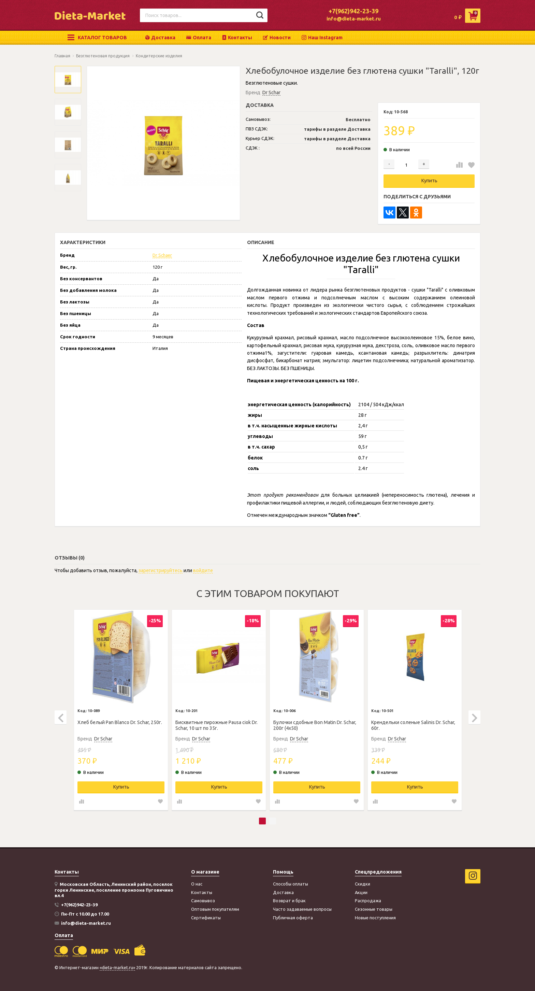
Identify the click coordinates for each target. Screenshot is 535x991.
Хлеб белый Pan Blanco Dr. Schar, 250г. (119, 722)
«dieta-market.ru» (117, 967)
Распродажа (368, 900)
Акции (361, 892)
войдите (203, 570)
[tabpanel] (121, 710)
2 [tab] (272, 821)
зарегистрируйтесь (161, 570)
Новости (277, 37)
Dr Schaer (162, 255)
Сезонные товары (373, 909)
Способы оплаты (290, 883)
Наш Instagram (322, 37)
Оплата (198, 37)
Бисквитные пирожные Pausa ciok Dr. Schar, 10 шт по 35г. (216, 725)
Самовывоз (203, 900)
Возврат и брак (289, 900)
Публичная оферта (293, 917)
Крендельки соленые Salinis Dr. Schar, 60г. (413, 725)
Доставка (160, 37)
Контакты (237, 37)
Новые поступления (375, 917)
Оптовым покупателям (215, 909)
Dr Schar (271, 92)
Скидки (362, 883)
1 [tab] (262, 821)
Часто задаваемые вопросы (302, 909)
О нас (196, 883)
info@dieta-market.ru (354, 19)
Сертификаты (206, 917)
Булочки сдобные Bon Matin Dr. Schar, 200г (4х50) (314, 725)
